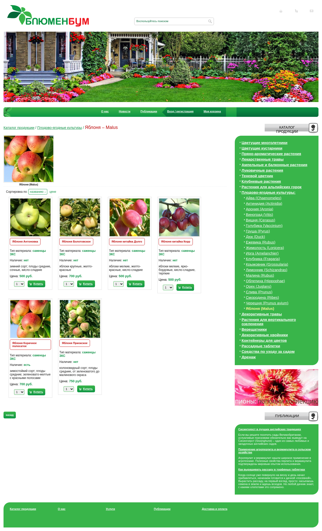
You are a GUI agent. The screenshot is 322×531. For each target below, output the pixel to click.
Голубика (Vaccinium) (264, 225)
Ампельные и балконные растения (274, 165)
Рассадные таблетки (261, 346)
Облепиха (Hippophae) (265, 281)
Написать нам (311, 11)
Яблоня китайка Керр (175, 241)
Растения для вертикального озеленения (269, 321)
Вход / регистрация (180, 111)
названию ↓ (38, 192)
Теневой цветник (257, 176)
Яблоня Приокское (74, 343)
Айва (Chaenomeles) (263, 198)
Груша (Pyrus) (258, 231)
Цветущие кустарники (262, 148)
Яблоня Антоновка (25, 241)
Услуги (110, 508)
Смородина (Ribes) (262, 297)
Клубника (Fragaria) (263, 259)
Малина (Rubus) (260, 275)
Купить (38, 283)
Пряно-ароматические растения (271, 154)
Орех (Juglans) (258, 286)
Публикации (149, 111)
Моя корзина (212, 111)
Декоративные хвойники (265, 335)
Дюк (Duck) (255, 236)
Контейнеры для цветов (264, 340)
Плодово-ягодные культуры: (269, 192)
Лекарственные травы (263, 159)
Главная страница (281, 11)
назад (10, 414)
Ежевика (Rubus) (260, 242)
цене (53, 192)
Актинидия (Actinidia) (264, 203)
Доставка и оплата (214, 508)
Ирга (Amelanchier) (262, 253)
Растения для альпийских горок (272, 187)
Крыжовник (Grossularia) (267, 264)
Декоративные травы (262, 314)
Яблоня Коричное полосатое (24, 345)
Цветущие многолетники (265, 142)
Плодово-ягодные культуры (59, 128)
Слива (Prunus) (259, 292)
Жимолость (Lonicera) (265, 248)
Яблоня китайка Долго (127, 241)
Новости (124, 111)
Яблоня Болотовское (76, 241)
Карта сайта (296, 11)
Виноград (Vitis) (259, 214)
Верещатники (254, 329)
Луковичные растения (262, 170)
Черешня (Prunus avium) (267, 303)
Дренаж (249, 357)
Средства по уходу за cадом (268, 351)
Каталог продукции (19, 128)
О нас (105, 111)
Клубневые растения (261, 181)
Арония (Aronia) (259, 209)
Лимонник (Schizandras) (266, 270)
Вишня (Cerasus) (260, 220)
